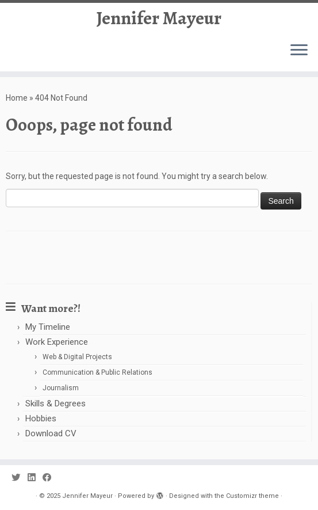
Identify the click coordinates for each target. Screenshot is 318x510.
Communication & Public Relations (97, 372)
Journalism (61, 388)
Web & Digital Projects (77, 357)
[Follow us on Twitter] (20, 478)
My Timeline (47, 327)
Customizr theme (252, 496)
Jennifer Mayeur (159, 17)
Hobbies (40, 418)
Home (17, 97)
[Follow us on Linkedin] (35, 478)
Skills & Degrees (55, 403)
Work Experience (56, 342)
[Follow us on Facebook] (51, 478)
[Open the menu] (299, 50)
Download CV (50, 433)
